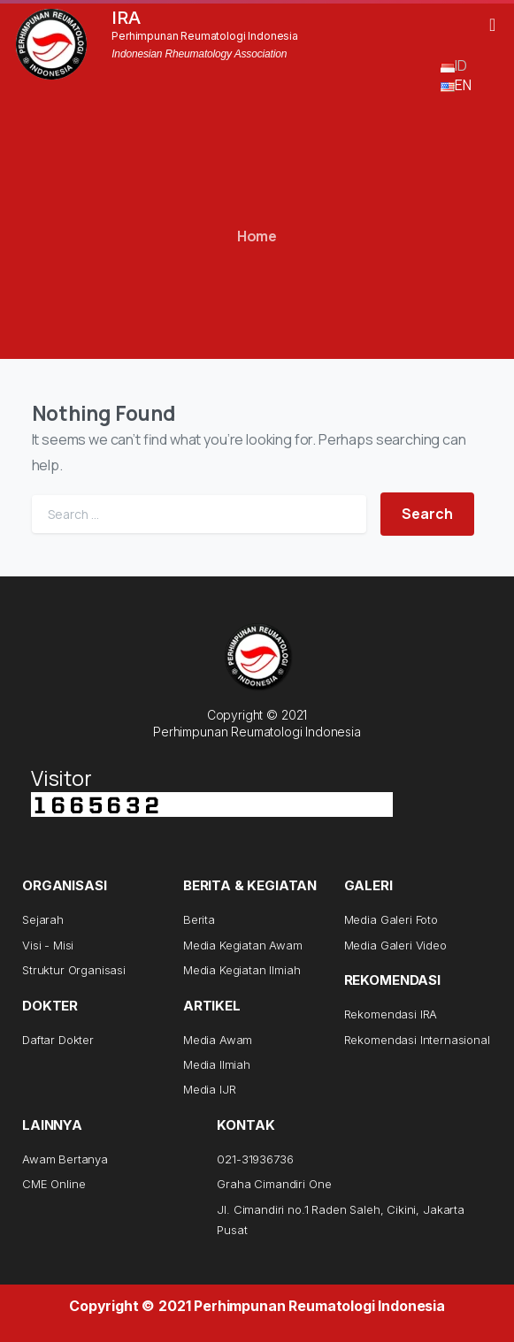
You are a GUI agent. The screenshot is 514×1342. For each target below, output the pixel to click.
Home (257, 236)
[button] (492, 24)
